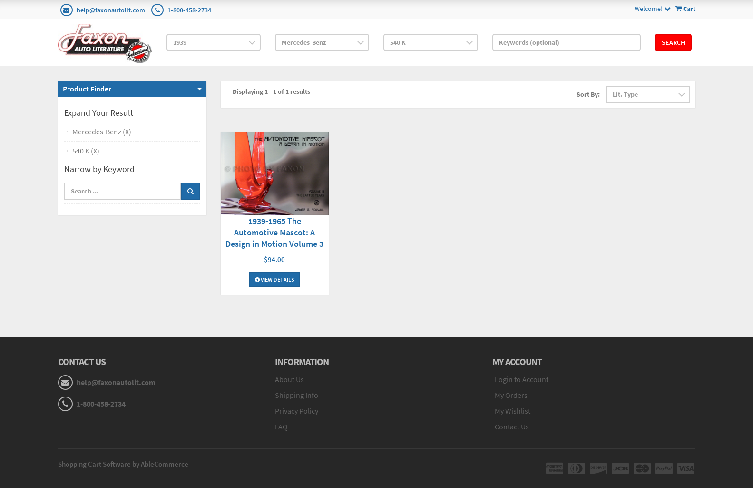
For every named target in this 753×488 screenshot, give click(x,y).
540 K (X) (85, 150)
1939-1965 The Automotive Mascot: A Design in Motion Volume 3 (274, 232)
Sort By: (588, 94)
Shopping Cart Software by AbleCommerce (123, 463)
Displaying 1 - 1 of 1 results (271, 91)
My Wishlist (512, 411)
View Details (274, 279)
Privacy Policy (296, 411)
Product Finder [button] (87, 88)
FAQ (281, 426)
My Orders (511, 395)
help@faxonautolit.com (111, 10)
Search (673, 42)
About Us (289, 379)
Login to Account (521, 379)
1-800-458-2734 (189, 10)
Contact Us (512, 426)
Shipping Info (296, 395)
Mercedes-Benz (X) (101, 131)
